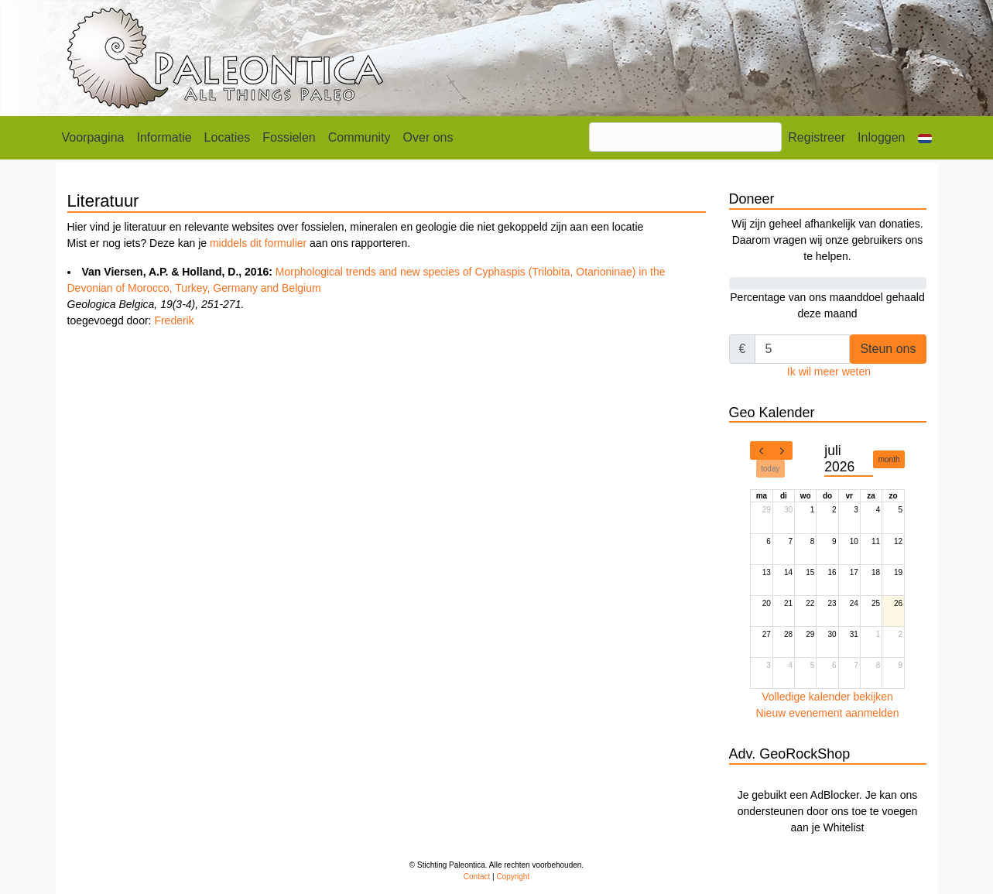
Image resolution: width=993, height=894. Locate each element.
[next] (782, 450)
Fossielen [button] (288, 137)
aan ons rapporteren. (358, 243)
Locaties (227, 137)
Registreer (816, 137)
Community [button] (359, 137)
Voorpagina (93, 137)
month (889, 459)
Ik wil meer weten (829, 371)
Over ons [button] (428, 137)
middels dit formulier (258, 243)
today (770, 468)
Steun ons (888, 348)
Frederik (173, 320)
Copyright (512, 876)
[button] (925, 137)
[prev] (761, 450)
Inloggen (881, 137)
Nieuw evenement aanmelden (827, 713)
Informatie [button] (163, 137)
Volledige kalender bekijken (827, 696)
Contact (477, 876)
